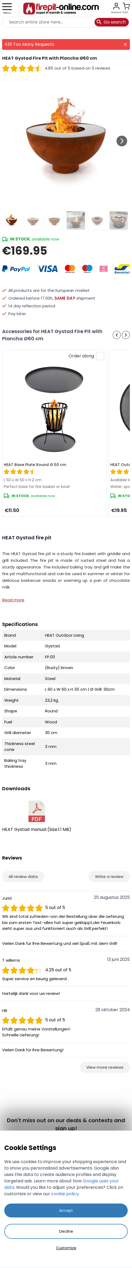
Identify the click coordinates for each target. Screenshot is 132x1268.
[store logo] (61, 8)
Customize (66, 1248)
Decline (66, 1231)
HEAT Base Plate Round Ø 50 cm (35, 464)
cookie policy (65, 1194)
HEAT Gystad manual (36, 816)
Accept (66, 1210)
